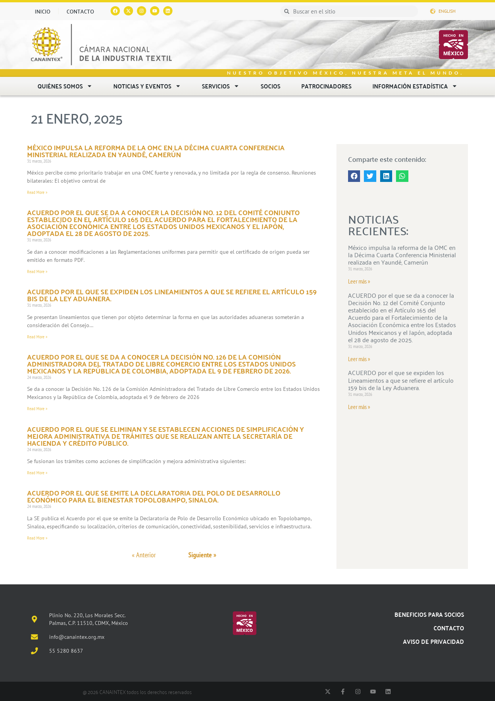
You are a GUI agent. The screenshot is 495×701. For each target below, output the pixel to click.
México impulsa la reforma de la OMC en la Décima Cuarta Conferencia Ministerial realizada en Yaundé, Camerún (156, 151)
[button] (354, 176)
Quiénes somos (65, 86)
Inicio (42, 11)
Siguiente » (202, 554)
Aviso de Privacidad (433, 641)
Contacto (80, 11)
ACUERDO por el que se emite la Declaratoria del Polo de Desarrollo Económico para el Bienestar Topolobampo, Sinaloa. (153, 496)
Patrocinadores (326, 86)
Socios (270, 86)
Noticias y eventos (147, 86)
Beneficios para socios (429, 614)
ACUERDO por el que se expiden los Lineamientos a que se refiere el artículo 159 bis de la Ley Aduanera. (172, 295)
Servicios (220, 86)
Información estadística (414, 86)
